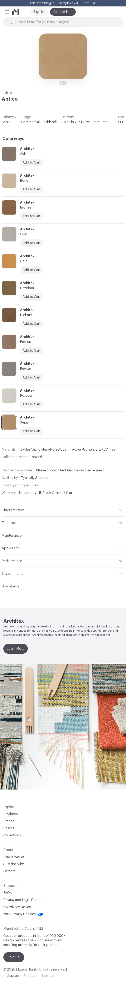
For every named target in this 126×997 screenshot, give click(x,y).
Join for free (62, 12)
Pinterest (31, 975)
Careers (9, 871)
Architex (7, 92)
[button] (6, 12)
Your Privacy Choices (23, 914)
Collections (12, 835)
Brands (8, 821)
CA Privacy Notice (17, 907)
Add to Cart (31, 323)
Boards (8, 828)
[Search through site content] (65, 22)
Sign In (38, 12)
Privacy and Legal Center (22, 900)
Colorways (13, 139)
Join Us (13, 957)
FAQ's (7, 893)
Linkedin (48, 975)
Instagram (11, 975)
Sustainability (13, 864)
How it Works (13, 857)
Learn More (15, 648)
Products (10, 814)
